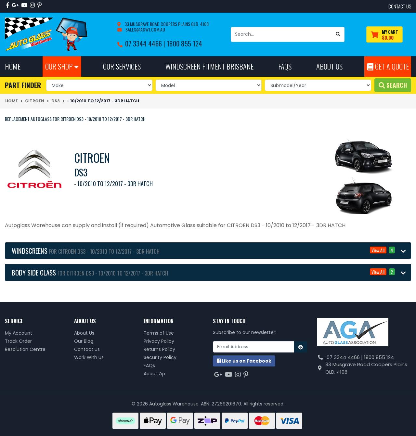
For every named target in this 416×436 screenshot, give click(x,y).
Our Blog (83, 341)
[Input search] (281, 34)
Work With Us (89, 357)
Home (12, 66)
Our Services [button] (122, 66)
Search (393, 85)
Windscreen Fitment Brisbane (209, 66)
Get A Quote (388, 66)
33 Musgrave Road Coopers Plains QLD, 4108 (166, 23)
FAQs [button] (285, 66)
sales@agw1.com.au (144, 29)
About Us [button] (329, 66)
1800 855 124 (184, 43)
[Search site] (338, 34)
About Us (84, 333)
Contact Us (87, 349)
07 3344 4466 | (146, 43)
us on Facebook (244, 361)
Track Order (18, 341)
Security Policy (160, 357)
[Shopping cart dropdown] (384, 35)
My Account (18, 333)
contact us (399, 6)
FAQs (149, 365)
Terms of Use (159, 333)
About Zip (154, 373)
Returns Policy (159, 349)
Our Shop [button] (62, 66)
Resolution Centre (25, 349)
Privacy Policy (159, 341)
